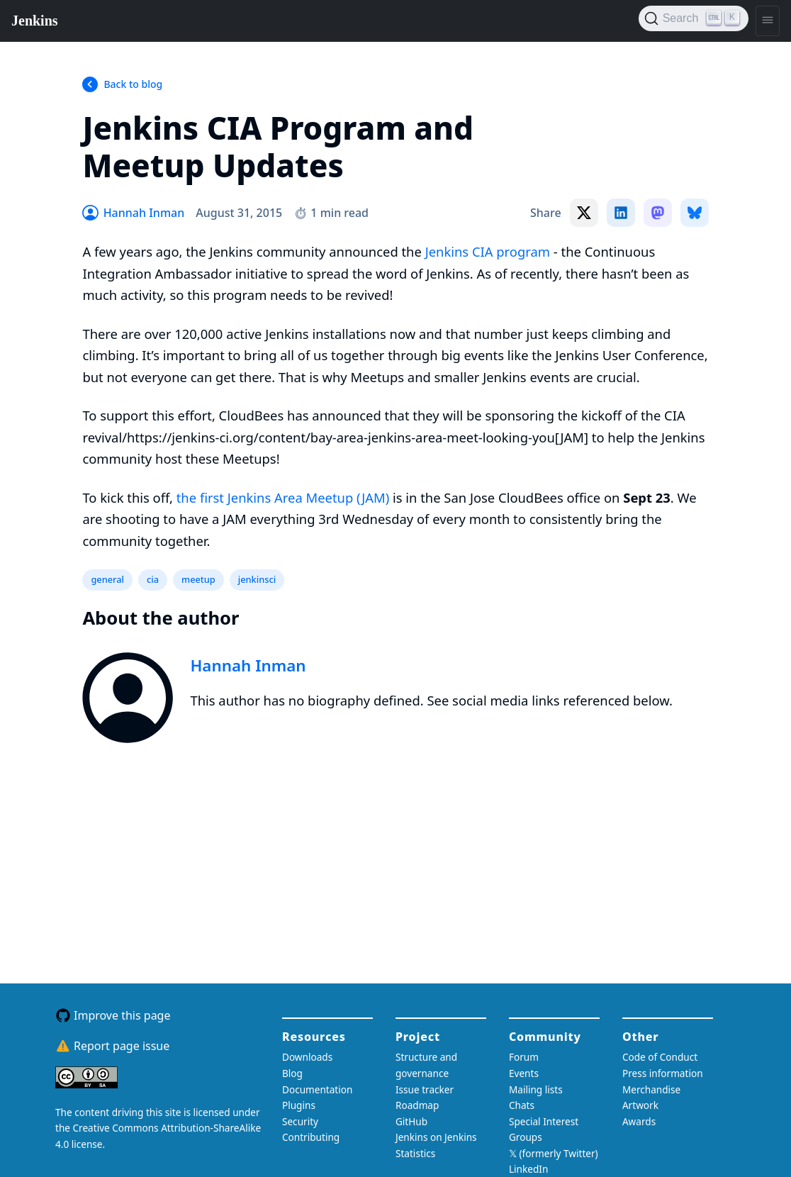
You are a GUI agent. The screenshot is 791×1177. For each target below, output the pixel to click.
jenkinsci (257, 579)
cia (153, 579)
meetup (198, 579)
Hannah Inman (247, 665)
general (107, 579)
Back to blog (132, 84)
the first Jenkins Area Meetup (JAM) (282, 497)
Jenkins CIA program (487, 251)
